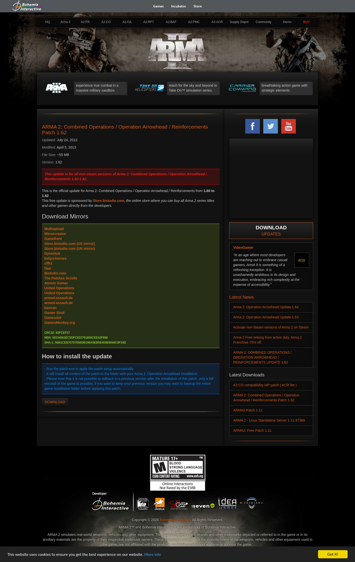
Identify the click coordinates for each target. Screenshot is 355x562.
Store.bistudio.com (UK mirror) (69, 249)
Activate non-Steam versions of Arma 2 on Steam (271, 327)
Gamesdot (52, 318)
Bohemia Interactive (175, 520)
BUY (306, 22)
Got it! (332, 554)
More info (152, 554)
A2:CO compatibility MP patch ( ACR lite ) (265, 385)
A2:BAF (171, 22)
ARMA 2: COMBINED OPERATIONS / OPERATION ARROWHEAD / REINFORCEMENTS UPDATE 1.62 (262, 357)
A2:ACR (217, 22)
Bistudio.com (55, 273)
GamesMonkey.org (59, 323)
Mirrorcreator (55, 234)
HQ (47, 22)
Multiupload (54, 229)
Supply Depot (239, 22)
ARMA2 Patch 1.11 (248, 410)
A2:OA (127, 22)
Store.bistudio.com (108, 201)
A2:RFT (148, 22)
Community (263, 22)
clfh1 (48, 263)
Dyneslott (52, 253)
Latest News (241, 297)
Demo (287, 22)
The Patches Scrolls (60, 278)
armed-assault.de (58, 298)
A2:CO (106, 22)
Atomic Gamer (56, 283)
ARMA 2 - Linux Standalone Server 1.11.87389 (269, 420)
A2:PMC (194, 22)
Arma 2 (65, 22)
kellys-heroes (55, 258)
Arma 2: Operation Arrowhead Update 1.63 (266, 317)
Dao (47, 268)
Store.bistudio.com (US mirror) (69, 244)
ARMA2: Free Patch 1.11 (252, 430)
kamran (50, 308)
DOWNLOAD (55, 402)
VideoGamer (243, 248)
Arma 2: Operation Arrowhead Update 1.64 (266, 307)
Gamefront (53, 239)
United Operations (59, 288)
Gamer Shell (54, 313)
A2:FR (85, 22)
